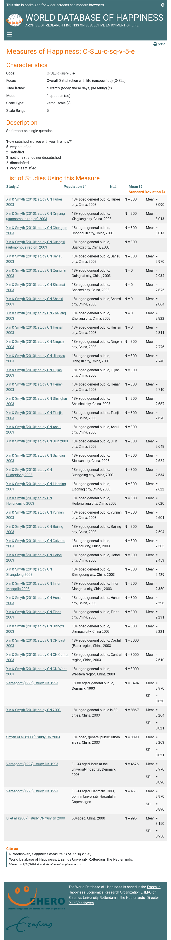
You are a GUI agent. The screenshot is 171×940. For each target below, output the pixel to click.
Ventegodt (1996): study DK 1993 (32, 791)
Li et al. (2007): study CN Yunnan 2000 (35, 818)
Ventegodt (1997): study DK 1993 (32, 764)
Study (13, 187)
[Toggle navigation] (9, 34)
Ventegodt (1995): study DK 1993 (32, 683)
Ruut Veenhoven (81, 903)
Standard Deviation (147, 192)
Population (75, 187)
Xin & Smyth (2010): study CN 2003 (33, 710)
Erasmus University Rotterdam (92, 898)
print (159, 44)
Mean (135, 187)
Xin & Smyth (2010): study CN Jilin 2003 (37, 441)
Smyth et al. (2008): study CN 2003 (33, 737)
